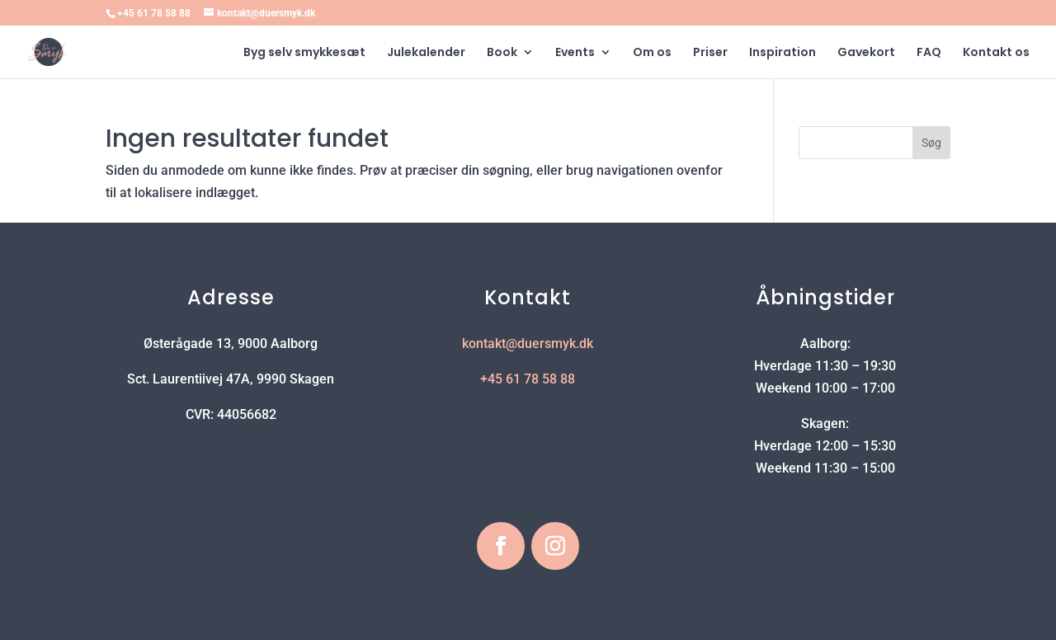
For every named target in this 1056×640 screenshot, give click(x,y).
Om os (652, 53)
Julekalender (426, 53)
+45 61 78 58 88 (154, 13)
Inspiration (782, 53)
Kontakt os (996, 53)
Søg (931, 142)
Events (575, 53)
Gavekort (866, 53)
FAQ (929, 53)
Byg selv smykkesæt (304, 53)
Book (502, 53)
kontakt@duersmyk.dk (527, 343)
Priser (710, 53)
